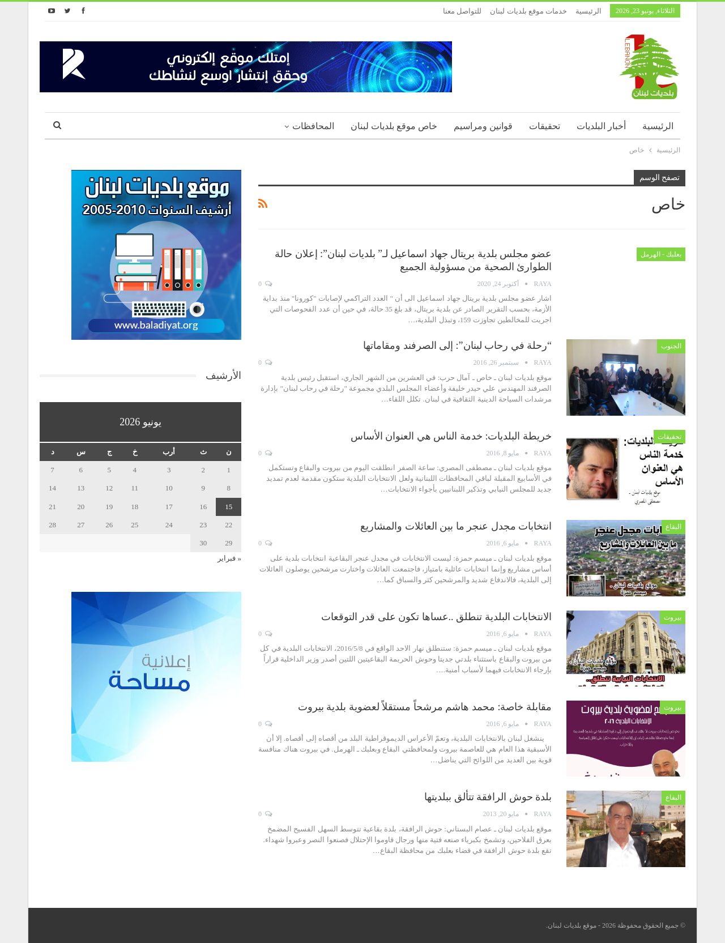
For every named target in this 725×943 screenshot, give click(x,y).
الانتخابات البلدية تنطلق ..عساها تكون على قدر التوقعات (436, 616)
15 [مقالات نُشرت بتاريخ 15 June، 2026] (228, 506)
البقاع (673, 527)
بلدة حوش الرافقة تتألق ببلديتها (488, 797)
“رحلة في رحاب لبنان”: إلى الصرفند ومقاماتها (457, 345)
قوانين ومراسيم (483, 126)
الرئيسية (588, 11)
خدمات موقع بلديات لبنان (528, 11)
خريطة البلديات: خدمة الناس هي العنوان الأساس (451, 436)
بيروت (672, 617)
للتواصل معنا (462, 11)
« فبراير (229, 558)
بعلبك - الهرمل (661, 254)
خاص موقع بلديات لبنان (394, 126)
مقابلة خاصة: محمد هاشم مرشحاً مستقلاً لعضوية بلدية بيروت (425, 706)
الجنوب (671, 346)
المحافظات (313, 126)
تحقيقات (544, 126)
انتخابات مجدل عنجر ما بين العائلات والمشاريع (456, 526)
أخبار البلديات (601, 126)
